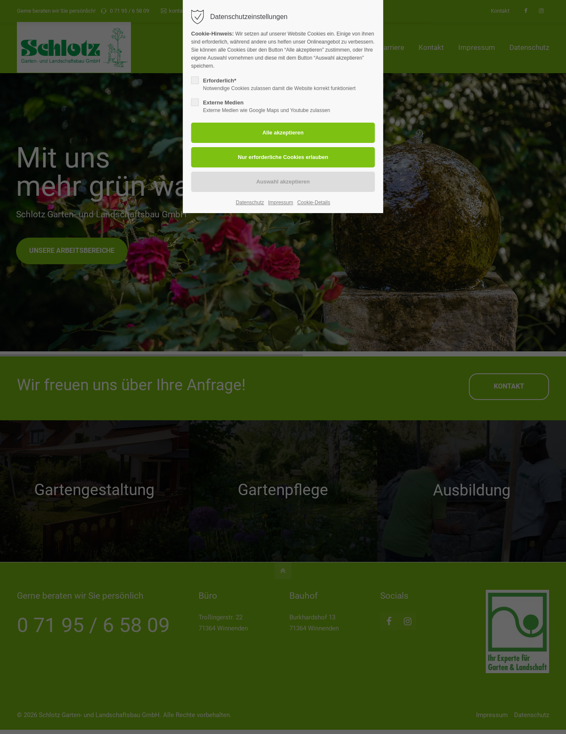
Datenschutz (250, 202)
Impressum (280, 202)
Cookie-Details (313, 202)
